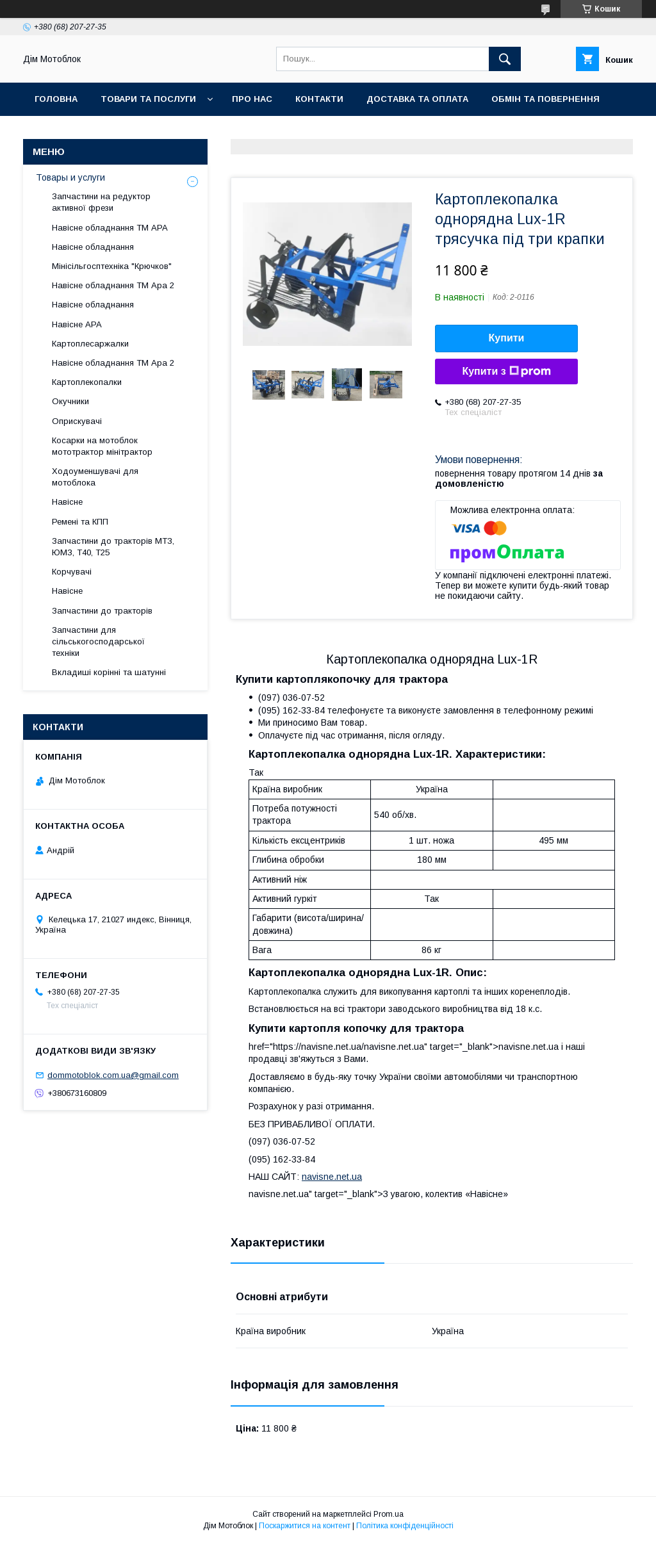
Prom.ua (388, 1514)
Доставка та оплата (417, 99)
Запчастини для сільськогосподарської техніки (98, 641)
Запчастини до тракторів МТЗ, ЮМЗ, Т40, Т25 (113, 546)
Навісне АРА (77, 324)
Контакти (319, 99)
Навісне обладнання (93, 247)
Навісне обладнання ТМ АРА (110, 228)
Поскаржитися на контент (304, 1525)
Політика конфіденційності (405, 1525)
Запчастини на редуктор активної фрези (101, 202)
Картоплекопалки (87, 382)
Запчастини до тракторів (102, 611)
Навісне (67, 502)
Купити (507, 337)
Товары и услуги (70, 177)
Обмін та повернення (545, 99)
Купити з (506, 371)
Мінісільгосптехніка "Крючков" (112, 266)
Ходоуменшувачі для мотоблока (95, 476)
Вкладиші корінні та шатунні (109, 672)
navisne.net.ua (332, 1177)
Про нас (252, 99)
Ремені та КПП (80, 522)
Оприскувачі (77, 421)
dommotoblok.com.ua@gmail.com (113, 1075)
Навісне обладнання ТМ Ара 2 (113, 285)
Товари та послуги (148, 99)
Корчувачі (72, 571)
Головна (56, 99)
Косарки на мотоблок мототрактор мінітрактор (102, 446)
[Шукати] (505, 59)
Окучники (70, 401)
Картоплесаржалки (90, 343)
